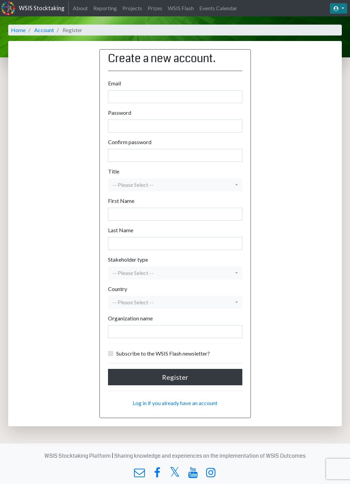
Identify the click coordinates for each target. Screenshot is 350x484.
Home (18, 30)
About (80, 8)
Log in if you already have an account (175, 403)
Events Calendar (218, 8)
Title (113, 171)
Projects (132, 8)
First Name (121, 200)
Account (44, 30)
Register (175, 377)
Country (117, 289)
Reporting (105, 8)
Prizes (155, 8)
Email (114, 83)
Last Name (120, 230)
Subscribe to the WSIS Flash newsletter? (163, 353)
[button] (175, 184)
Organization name (130, 318)
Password (119, 112)
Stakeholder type (128, 259)
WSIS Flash (181, 8)
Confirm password (129, 142)
